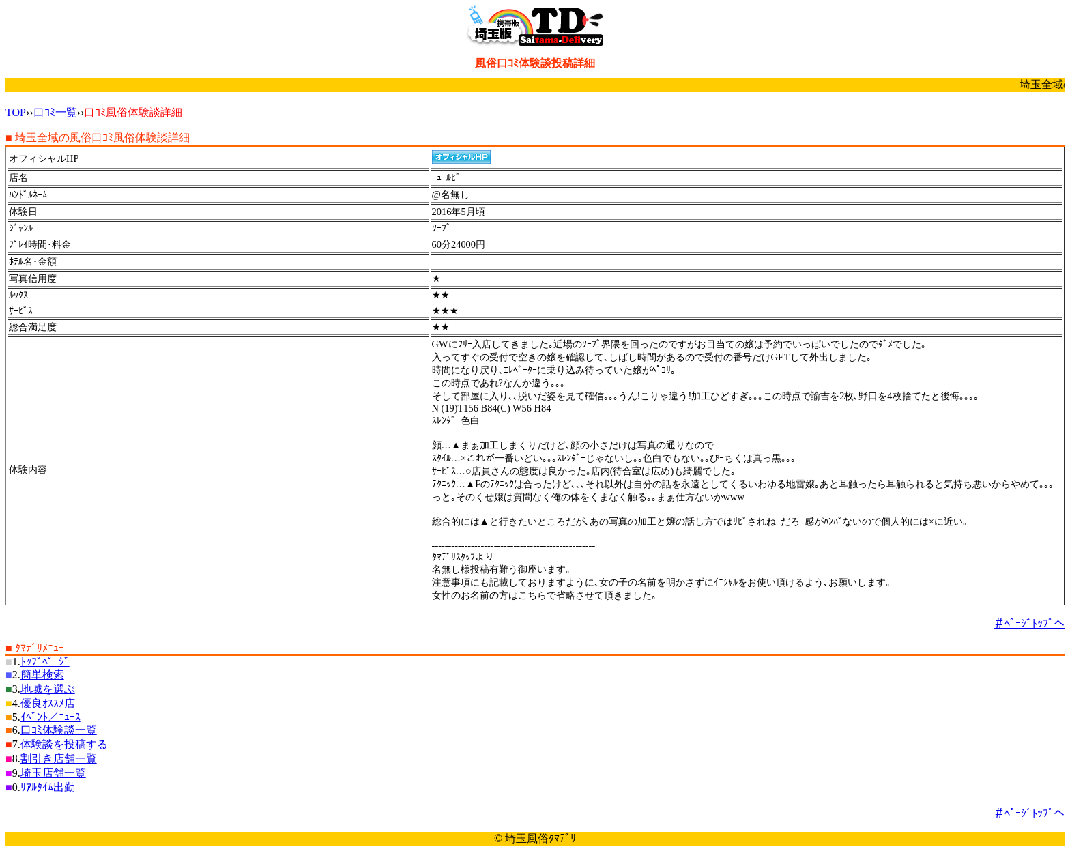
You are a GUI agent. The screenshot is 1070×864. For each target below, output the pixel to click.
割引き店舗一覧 (58, 758)
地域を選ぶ (47, 689)
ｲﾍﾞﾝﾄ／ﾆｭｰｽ (50, 717)
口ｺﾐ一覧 (55, 112)
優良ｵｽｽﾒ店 (47, 703)
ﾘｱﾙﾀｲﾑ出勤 (47, 787)
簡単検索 (42, 674)
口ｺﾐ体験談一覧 (58, 730)
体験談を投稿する (64, 744)
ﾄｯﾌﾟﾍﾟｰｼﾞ (45, 661)
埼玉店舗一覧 (53, 773)
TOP (15, 112)
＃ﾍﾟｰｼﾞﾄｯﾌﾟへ (1029, 623)
